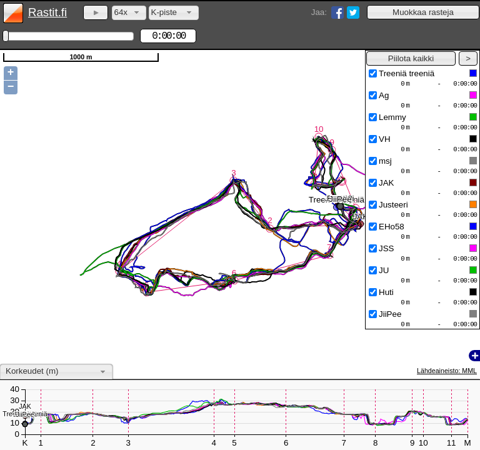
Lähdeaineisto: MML (447, 370)
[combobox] (129, 13)
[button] (423, 12)
